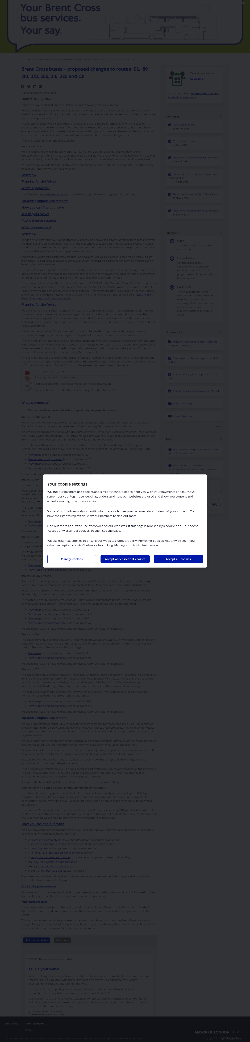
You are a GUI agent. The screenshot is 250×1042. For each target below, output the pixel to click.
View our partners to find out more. (112, 516)
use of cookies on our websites (105, 526)
